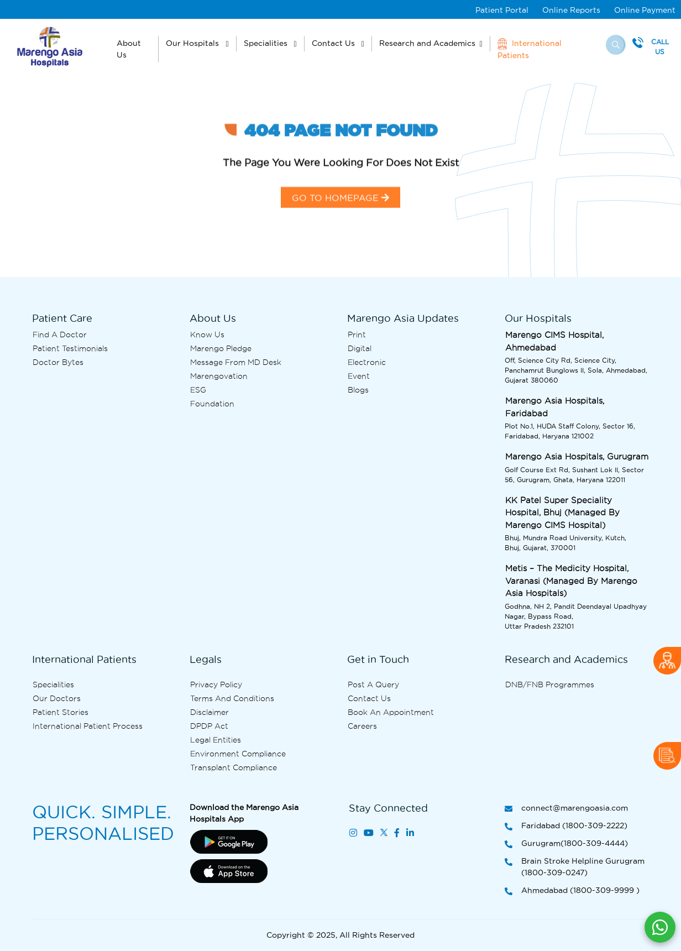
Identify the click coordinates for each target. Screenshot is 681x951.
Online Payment (644, 10)
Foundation (212, 403)
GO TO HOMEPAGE (340, 212)
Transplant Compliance (233, 767)
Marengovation (219, 376)
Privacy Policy (216, 684)
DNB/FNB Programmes (549, 684)
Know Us (207, 334)
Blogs (358, 389)
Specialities (267, 43)
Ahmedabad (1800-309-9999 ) (572, 891)
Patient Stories (60, 712)
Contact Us (334, 43)
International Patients (529, 48)
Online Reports (571, 10)
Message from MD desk (235, 362)
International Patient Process (88, 726)
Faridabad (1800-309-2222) (566, 826)
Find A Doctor (60, 334)
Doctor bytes (58, 362)
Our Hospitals (193, 43)
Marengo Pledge (221, 348)
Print (357, 334)
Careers (362, 726)
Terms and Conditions (232, 698)
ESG (198, 389)
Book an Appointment (391, 712)
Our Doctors (57, 698)
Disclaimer (209, 712)
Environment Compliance (238, 753)
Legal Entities (215, 739)
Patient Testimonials (70, 348)
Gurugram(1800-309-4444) (566, 844)
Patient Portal (501, 10)
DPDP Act (209, 726)
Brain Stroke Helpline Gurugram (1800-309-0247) (575, 867)
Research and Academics (427, 43)
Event (359, 376)
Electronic (367, 362)
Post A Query (373, 684)
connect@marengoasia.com (566, 808)
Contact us (369, 698)
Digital (359, 348)
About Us (129, 49)
